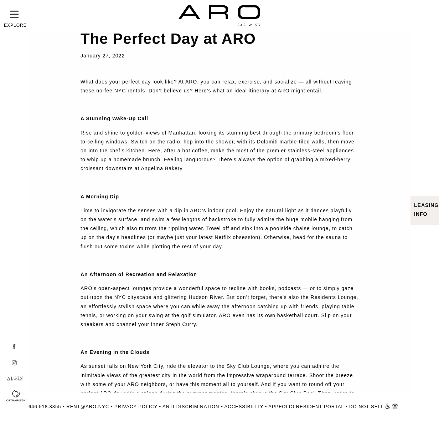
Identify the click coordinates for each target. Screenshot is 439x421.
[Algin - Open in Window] (20, 380)
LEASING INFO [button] (426, 209)
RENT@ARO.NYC (87, 406)
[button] (14, 14)
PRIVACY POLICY (135, 406)
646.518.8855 (45, 406)
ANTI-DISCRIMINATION (191, 406)
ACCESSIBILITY (244, 406)
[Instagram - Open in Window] (12, 362)
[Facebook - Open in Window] (12, 346)
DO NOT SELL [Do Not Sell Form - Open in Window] (366, 406)
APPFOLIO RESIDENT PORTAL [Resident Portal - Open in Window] (306, 406)
